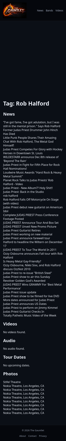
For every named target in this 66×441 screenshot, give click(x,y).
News (40, 10)
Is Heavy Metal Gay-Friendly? (22, 261)
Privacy (43, 435)
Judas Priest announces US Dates (24, 304)
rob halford (10, 196)
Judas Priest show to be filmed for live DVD (31, 296)
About (22, 435)
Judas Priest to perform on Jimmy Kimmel (30, 308)
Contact (32, 435)
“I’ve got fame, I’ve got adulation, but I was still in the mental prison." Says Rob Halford (31, 124)
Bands (49, 10)
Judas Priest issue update (19, 292)
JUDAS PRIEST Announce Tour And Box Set (31, 223)
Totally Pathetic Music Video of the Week (29, 315)
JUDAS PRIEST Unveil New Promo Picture (29, 226)
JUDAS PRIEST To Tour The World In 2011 (29, 250)
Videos (59, 10)
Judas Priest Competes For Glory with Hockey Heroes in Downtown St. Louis (32, 151)
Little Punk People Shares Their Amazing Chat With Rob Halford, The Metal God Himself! (29, 141)
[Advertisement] (33, 58)
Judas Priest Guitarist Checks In (23, 311)
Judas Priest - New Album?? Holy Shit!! (28, 188)
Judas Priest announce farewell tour (26, 238)
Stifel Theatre (12, 382)
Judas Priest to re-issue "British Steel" (27, 273)
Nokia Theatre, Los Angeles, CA (23, 386)
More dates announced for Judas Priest (29, 300)
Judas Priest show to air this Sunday (26, 277)
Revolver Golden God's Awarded (24, 281)
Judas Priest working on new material (27, 234)
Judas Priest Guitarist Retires (22, 230)
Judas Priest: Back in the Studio (23, 192)
